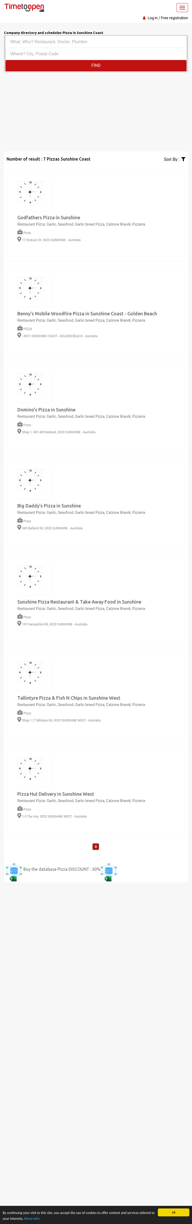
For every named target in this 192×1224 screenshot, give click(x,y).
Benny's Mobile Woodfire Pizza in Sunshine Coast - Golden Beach (87, 313)
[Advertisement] (96, 112)
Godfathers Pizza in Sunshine (48, 217)
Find (96, 65)
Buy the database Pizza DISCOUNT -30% (61, 869)
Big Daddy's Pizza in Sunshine (49, 505)
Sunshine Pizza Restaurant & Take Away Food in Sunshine (79, 601)
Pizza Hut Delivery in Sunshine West (55, 794)
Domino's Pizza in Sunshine (46, 409)
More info (32, 1218)
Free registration (174, 18)
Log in (153, 18)
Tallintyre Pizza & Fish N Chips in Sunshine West (68, 697)
